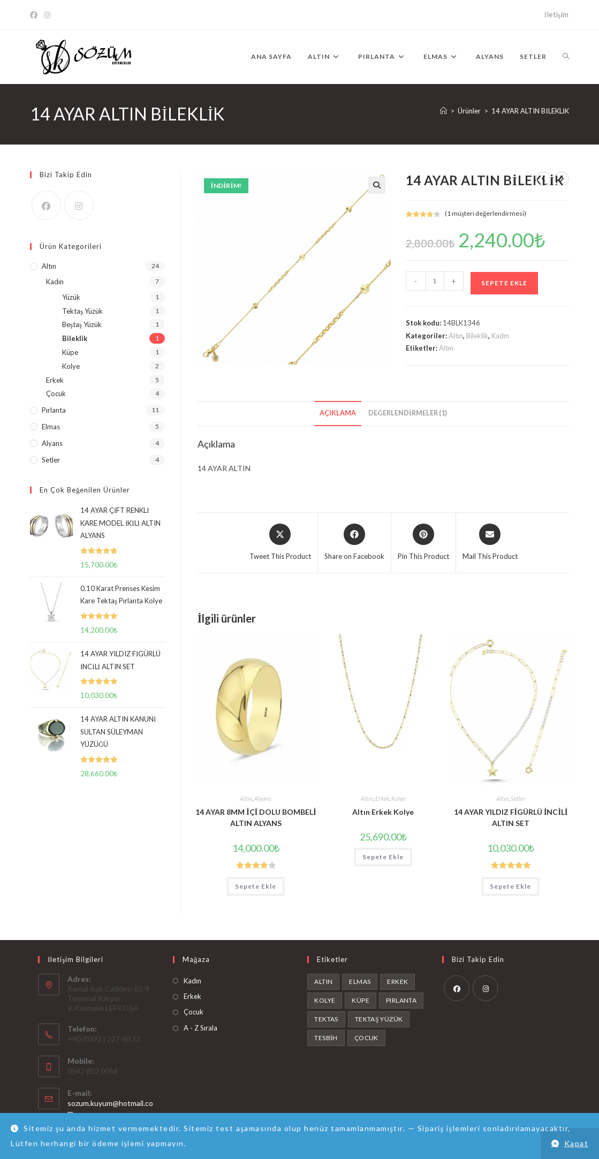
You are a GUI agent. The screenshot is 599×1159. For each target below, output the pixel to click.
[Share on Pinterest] (423, 543)
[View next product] (561, 178)
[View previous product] (543, 178)
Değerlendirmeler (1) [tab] (407, 413)
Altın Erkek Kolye (383, 811)
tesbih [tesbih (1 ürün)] (325, 1038)
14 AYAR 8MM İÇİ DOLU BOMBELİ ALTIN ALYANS (255, 817)
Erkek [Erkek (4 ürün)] (397, 982)
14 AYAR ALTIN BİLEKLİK (530, 111)
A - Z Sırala (200, 1028)
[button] (376, 185)
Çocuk (56, 393)
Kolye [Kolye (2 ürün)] (324, 1000)
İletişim (556, 14)
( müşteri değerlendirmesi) (485, 213)
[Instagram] (47, 15)
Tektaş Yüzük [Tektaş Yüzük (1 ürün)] (379, 1019)
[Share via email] (490, 543)
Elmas (51, 426)
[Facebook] (35, 15)
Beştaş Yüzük (82, 324)
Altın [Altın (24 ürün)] (323, 982)
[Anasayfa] (443, 111)
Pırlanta (54, 410)
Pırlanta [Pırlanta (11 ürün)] (401, 1000)
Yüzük (71, 297)
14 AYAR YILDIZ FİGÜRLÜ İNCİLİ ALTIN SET (511, 817)
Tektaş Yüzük (82, 311)
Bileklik (477, 335)
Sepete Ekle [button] (255, 886)
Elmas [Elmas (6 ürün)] (359, 982)
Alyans (262, 798)
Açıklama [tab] (338, 413)
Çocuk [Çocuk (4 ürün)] (366, 1038)
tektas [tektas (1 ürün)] (326, 1019)
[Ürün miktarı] (434, 281)
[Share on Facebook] (354, 543)
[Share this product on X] (280, 543)
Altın (456, 335)
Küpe (70, 352)
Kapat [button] (576, 1143)
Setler (518, 798)
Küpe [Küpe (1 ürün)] (360, 1000)
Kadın (500, 335)
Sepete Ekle (504, 283)
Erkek (382, 798)
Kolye (398, 798)
